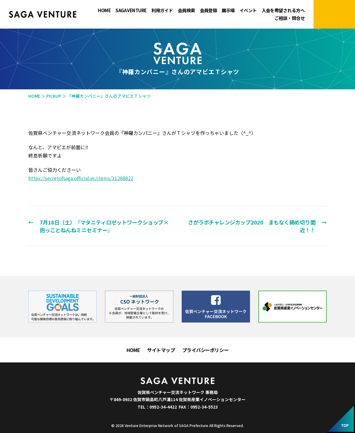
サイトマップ (161, 349)
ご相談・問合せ (289, 18)
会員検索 (186, 10)
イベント (248, 10)
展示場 (228, 10)
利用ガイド (162, 10)
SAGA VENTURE (130, 10)
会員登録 (208, 10)
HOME (104, 10)
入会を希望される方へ (283, 10)
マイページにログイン (334, 14)
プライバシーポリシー (205, 349)
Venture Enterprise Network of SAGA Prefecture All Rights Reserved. (184, 425)
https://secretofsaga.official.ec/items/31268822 (80, 178)
